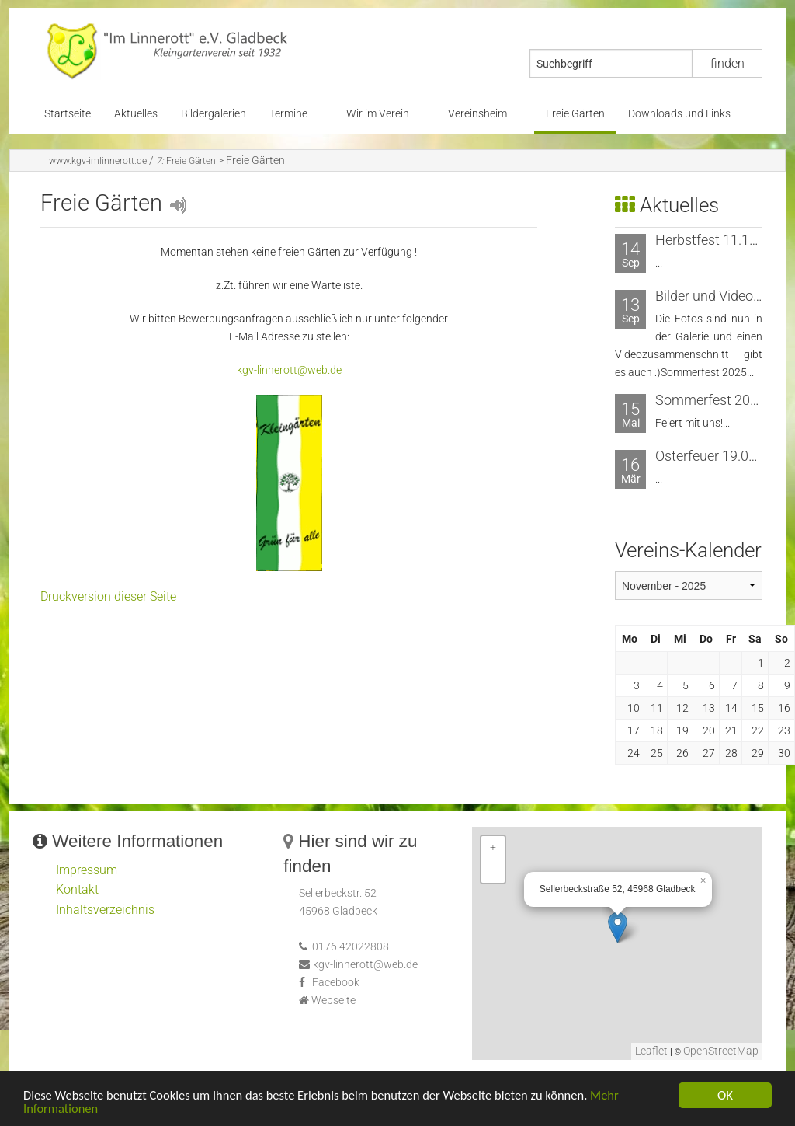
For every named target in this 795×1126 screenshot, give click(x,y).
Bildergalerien (213, 113)
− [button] (493, 870)
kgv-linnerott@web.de (289, 370)
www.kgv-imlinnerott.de (98, 160)
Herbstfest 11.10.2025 (723, 240)
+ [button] (493, 847)
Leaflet (651, 1051)
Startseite (67, 113)
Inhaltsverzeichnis (105, 909)
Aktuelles (136, 113)
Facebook (335, 982)
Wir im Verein (377, 113)
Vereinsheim (477, 113)
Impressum (86, 870)
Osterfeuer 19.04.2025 (722, 456)
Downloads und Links (679, 113)
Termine (288, 113)
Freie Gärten (575, 113)
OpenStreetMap (721, 1051)
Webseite (333, 1000)
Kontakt (77, 889)
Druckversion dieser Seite (108, 596)
